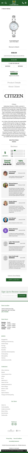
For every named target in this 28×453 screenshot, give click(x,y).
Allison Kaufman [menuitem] (5, 370)
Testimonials (4, 415)
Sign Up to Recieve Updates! (14, 291)
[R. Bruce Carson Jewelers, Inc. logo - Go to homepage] (14, 3)
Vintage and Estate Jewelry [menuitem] (7, 394)
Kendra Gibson (13, 201)
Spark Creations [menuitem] (5, 392)
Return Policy (4, 411)
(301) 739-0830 (14, 42)
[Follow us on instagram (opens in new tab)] (15, 424)
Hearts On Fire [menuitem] (4, 382)
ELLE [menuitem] (2, 378)
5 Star (12, 150)
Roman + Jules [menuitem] (4, 388)
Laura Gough (12, 171)
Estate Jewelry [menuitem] (4, 354)
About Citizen (14, 87)
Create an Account (5, 409)
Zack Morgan (12, 218)
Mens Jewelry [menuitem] (4, 356)
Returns (20, 66)
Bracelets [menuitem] (3, 349)
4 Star (12, 151)
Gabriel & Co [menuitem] (4, 380)
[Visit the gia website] (18, 430)
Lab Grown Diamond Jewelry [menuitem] (8, 351)
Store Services (4, 413)
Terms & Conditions (17, 438)
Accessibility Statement (14, 441)
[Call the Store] (4, 311)
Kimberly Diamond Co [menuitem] (6, 384)
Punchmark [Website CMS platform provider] (16, 448)
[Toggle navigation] (2, 3)
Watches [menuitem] (3, 358)
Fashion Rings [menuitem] (4, 343)
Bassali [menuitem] (3, 372)
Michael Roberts (13, 183)
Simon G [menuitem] (3, 390)
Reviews (14, 146)
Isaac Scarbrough (13, 256)
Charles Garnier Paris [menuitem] (6, 374)
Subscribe (22, 295)
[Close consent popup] (25, 450)
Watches (14, 141)
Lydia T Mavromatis (14, 242)
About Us (3, 405)
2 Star (12, 154)
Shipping (7, 66)
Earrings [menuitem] (3, 345)
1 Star (12, 156)
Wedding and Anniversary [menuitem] (7, 341)
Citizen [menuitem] (3, 376)
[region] (14, 26)
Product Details (14, 83)
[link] (23, 2)
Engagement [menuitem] (4, 339)
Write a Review (14, 279)
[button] (6, 2)
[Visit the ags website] (10, 430)
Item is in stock (14, 73)
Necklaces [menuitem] (3, 347)
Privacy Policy (9, 438)
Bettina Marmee (13, 229)
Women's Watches (6, 8)
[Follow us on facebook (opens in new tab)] (12, 424)
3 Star (12, 153)
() (24, 150)
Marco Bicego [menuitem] (4, 386)
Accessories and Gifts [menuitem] (6, 360)
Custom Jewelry (5, 407)
